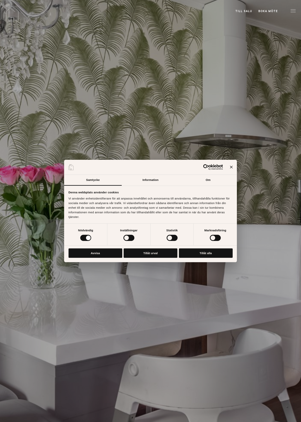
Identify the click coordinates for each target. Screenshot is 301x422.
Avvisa (95, 253)
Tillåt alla (206, 253)
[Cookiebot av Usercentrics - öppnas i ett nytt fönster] (206, 167)
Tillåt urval (150, 253)
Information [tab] (150, 179)
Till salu (243, 11)
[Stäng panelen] (231, 167)
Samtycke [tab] (93, 179)
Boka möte (268, 11)
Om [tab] (208, 179)
